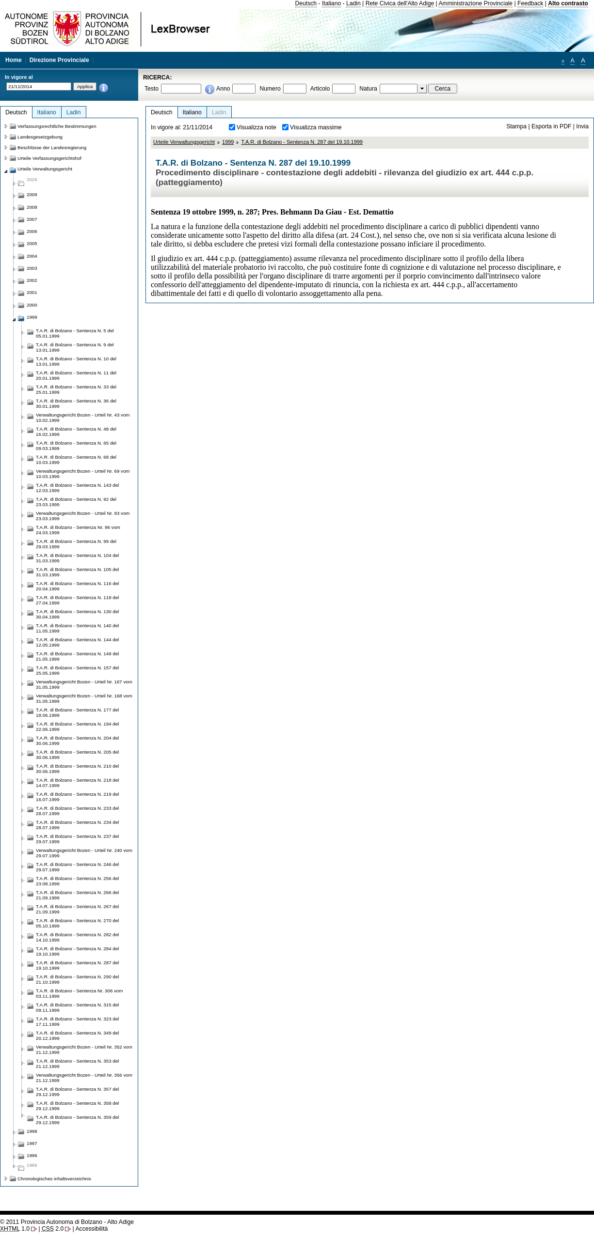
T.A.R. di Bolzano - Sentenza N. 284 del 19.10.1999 (77, 951)
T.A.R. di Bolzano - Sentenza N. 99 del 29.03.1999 (76, 544)
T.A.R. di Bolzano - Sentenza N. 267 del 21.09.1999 (77, 909)
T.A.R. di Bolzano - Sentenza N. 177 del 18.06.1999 (77, 712)
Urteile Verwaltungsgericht (184, 142)
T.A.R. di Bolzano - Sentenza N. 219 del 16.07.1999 (77, 796)
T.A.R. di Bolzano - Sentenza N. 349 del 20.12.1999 (77, 1035)
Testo (151, 88)
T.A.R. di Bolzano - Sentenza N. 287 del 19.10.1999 (302, 142)
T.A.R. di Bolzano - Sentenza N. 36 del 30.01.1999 (76, 403)
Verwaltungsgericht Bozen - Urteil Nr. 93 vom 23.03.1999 (82, 515)
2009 (32, 194)
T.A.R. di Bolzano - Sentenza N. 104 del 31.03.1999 (77, 558)
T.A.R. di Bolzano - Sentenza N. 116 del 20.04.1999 (77, 586)
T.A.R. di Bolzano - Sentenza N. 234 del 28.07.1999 (77, 824)
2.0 (53, 1228)
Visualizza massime (316, 127)
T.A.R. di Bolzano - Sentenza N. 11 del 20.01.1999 (76, 375)
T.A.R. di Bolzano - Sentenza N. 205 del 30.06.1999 (77, 754)
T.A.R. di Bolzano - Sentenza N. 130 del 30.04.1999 (77, 614)
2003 (32, 268)
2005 (32, 243)
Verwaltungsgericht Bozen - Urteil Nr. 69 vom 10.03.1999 (82, 473)
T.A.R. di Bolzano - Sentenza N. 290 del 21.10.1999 (77, 979)
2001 (32, 292)
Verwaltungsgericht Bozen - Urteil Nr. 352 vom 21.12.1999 (84, 1049)
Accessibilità (91, 1228)
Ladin (353, 3)
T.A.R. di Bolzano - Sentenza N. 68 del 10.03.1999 (76, 459)
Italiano (331, 3)
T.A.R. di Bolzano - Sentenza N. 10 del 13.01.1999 (76, 361)
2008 (32, 207)
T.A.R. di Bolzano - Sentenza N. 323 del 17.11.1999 (77, 1021)
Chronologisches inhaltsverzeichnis (54, 1178)
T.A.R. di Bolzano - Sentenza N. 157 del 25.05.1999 (77, 670)
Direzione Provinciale (59, 60)
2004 (32, 256)
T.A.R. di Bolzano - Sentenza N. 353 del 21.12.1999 (77, 1063)
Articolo (320, 88)
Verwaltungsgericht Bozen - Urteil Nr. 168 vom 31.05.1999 (84, 698)
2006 (32, 231)
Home (13, 60)
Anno (223, 88)
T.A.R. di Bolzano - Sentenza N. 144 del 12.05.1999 (77, 642)
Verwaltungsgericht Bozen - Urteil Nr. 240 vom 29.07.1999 (84, 853)
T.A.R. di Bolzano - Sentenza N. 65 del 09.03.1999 (76, 445)
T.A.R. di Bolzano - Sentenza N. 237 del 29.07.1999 (77, 839)
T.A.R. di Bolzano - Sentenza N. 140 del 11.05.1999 (77, 628)
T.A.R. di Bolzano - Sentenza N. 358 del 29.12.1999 (77, 1105)
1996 (32, 1155)
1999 (228, 142)
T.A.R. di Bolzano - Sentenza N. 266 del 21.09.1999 (77, 895)
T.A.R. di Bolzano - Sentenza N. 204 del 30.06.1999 (77, 740)
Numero (269, 88)
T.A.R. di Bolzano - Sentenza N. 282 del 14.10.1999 (77, 937)
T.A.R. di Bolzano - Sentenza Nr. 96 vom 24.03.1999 (78, 530)
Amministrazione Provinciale (475, 3)
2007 (32, 219)
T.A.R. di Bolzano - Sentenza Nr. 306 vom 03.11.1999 (79, 993)
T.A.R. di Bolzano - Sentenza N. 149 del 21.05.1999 (77, 656)
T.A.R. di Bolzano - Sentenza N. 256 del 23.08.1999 (77, 881)
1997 (32, 1143)
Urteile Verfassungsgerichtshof (49, 158)
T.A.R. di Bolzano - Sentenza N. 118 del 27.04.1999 (77, 600)
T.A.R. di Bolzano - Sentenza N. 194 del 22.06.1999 (77, 726)
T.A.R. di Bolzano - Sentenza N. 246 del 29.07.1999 (77, 867)
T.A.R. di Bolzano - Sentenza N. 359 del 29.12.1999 (77, 1119)
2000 (32, 305)
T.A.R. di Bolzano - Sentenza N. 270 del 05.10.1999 (77, 923)
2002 (32, 280)
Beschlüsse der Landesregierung (51, 147)
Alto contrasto (568, 3)
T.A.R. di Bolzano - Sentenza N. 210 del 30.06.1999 (77, 768)
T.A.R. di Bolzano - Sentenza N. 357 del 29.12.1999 (77, 1091)
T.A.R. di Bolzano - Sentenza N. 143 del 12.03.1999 (77, 487)
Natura (368, 88)
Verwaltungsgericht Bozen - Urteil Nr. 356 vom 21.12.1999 (84, 1077)
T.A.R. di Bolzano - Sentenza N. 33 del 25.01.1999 (76, 389)
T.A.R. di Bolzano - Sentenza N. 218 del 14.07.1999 (77, 782)
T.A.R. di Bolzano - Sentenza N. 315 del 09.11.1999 (77, 1007)
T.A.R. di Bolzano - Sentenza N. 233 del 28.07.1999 (77, 810)
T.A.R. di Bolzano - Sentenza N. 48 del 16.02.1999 (76, 431)
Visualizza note (256, 127)
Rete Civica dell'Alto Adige (400, 3)
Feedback (530, 3)
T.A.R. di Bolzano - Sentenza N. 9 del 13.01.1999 (74, 347)
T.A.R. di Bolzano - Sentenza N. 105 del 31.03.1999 (77, 572)
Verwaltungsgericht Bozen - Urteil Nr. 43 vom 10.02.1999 (82, 417)
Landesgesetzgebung (40, 136)
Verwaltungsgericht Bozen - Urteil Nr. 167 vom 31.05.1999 (84, 684)
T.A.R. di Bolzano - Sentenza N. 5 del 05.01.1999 (74, 333)
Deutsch (306, 3)
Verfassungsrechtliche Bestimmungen (56, 126)
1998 (32, 1131)
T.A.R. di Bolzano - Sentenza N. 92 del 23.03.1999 (76, 501)
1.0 (15, 1228)
